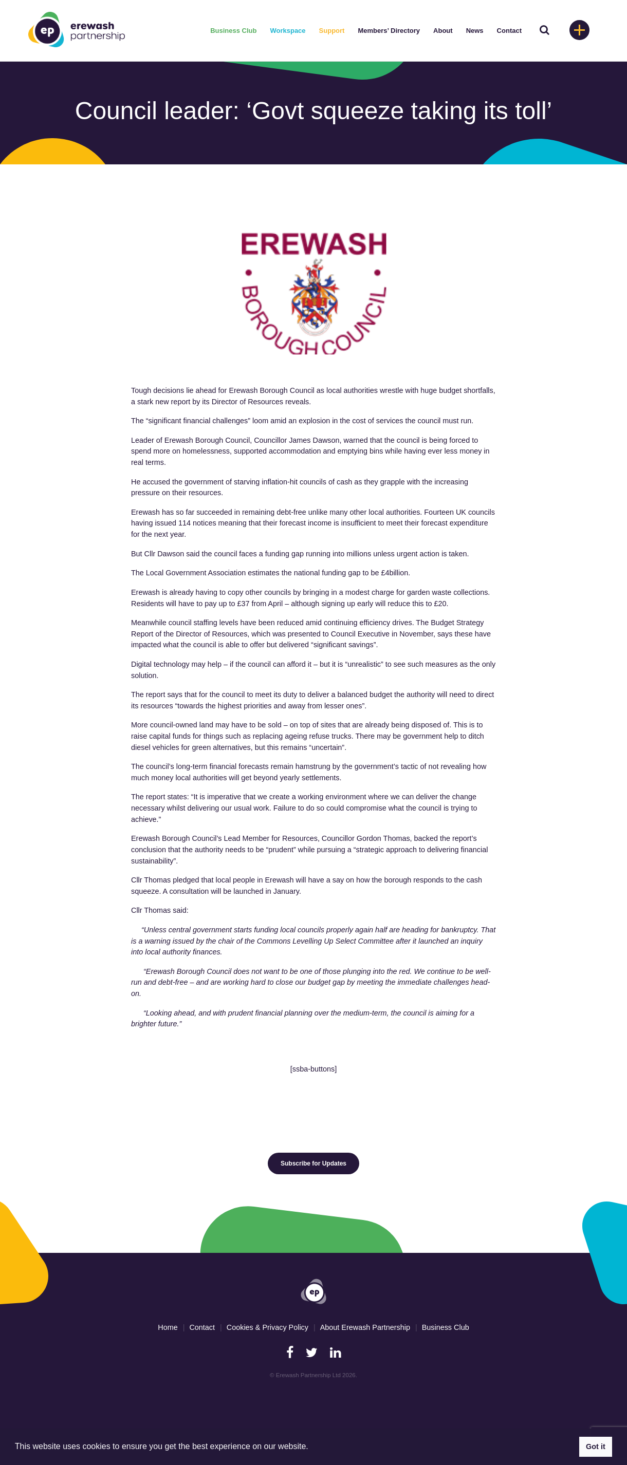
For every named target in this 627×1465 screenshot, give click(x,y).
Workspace (287, 30)
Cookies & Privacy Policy (267, 1327)
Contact (509, 30)
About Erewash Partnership (365, 1327)
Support (332, 30)
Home (167, 1327)
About (443, 30)
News (475, 30)
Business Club (233, 30)
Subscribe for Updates (313, 1163)
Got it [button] (595, 1446)
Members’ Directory (389, 30)
